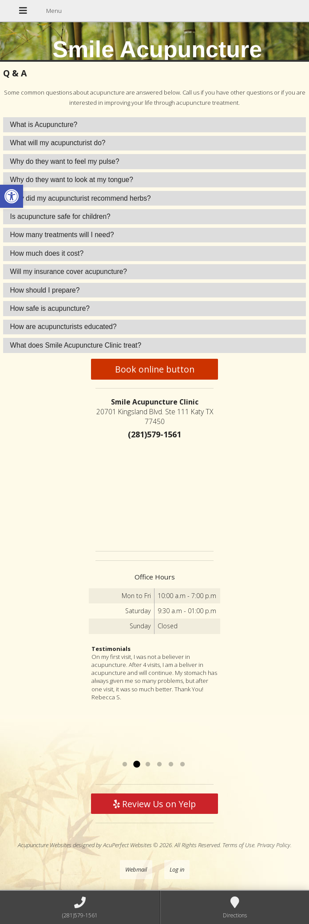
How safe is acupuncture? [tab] (50, 308)
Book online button (154, 369)
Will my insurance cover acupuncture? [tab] (68, 271)
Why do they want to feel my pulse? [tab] (64, 161)
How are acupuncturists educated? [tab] (63, 326)
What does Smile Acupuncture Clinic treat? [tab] (76, 345)
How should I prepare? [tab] (45, 290)
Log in (177, 869)
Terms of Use (238, 845)
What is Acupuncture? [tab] (44, 124)
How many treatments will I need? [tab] (62, 234)
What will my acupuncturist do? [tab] (58, 143)
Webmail (136, 869)
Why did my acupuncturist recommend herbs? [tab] (80, 198)
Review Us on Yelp (154, 804)
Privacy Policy (273, 845)
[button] (11, 196)
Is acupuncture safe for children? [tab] (60, 216)
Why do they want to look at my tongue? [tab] (71, 179)
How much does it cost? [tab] (47, 253)
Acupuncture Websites (44, 845)
